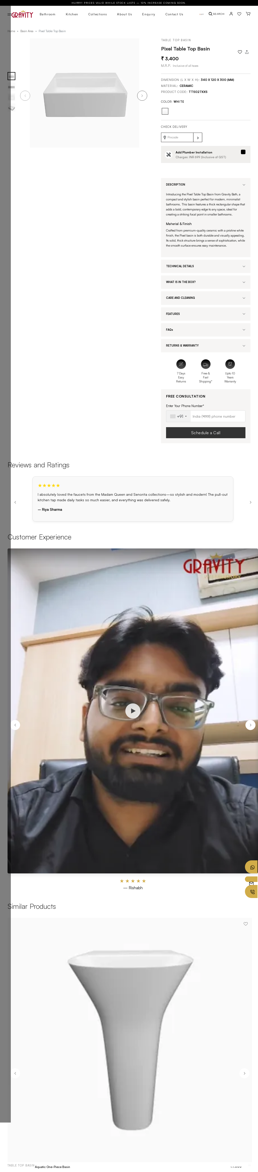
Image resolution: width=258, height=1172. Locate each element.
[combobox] (178, 416)
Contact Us (175, 14)
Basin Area (26, 31)
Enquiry (149, 14)
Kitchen (72, 14)
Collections (97, 14)
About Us (124, 14)
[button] (142, 96)
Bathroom (48, 14)
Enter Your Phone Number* (185, 406)
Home (11, 31)
